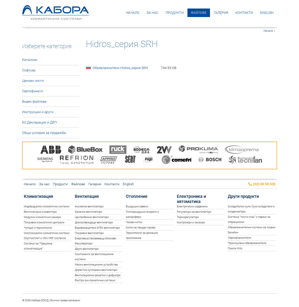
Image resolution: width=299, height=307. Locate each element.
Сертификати (32, 91)
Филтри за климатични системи (95, 280)
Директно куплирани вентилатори (96, 269)
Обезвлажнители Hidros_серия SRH (134, 67)
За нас (152, 13)
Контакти (244, 13)
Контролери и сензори (191, 222)
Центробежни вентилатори (92, 217)
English (266, 13)
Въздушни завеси (137, 206)
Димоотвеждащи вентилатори (94, 222)
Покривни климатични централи (44, 222)
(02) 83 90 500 (261, 184)
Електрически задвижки (192, 206)
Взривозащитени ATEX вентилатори (97, 227)
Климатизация (38, 196)
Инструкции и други (37, 112)
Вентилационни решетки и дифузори (97, 275)
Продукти (175, 13)
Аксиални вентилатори (89, 206)
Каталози (29, 60)
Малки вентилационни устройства (96, 264)
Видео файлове (34, 101)
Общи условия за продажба (44, 133)
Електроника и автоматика (191, 199)
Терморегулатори (188, 217)
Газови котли (134, 222)
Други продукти (243, 196)
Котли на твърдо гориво (140, 227)
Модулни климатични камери (42, 217)
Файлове (199, 13)
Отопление (136, 196)
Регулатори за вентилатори (194, 211)
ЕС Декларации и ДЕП (39, 122)
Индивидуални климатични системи (46, 206)
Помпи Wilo (235, 248)
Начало (132, 13)
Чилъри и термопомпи (38, 227)
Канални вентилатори (88, 211)
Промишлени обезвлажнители (247, 243)
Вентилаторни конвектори (40, 211)
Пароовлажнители (239, 237)
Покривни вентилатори (89, 233)
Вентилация (87, 196)
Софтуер (28, 70)
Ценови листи (33, 81)
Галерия (221, 13)
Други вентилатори (87, 248)
